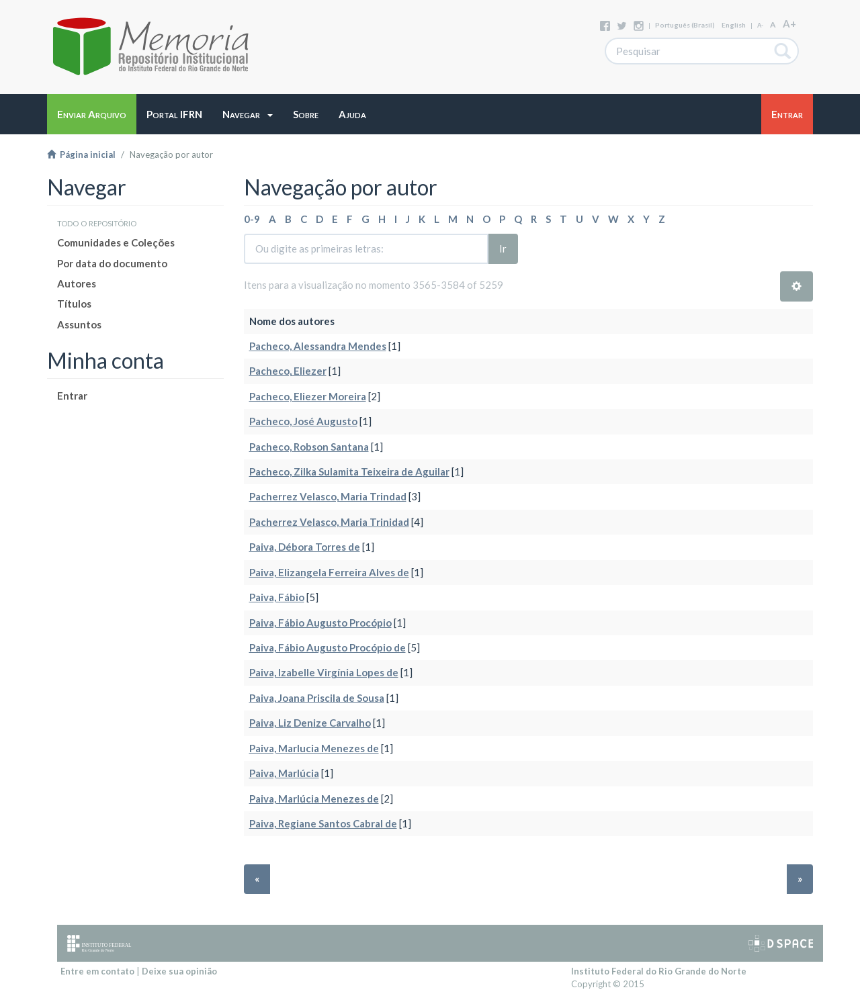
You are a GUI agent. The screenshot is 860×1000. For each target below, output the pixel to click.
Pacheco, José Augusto (303, 421)
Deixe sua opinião (179, 971)
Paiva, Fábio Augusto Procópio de (327, 647)
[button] (247, 114)
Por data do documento (112, 263)
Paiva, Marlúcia (284, 773)
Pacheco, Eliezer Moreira (307, 396)
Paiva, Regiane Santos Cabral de (323, 823)
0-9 (252, 219)
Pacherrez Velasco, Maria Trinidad (329, 522)
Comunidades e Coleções (116, 242)
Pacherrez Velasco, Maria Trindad (327, 496)
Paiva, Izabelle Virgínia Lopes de (323, 672)
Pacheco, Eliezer (288, 371)
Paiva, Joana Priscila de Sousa (316, 698)
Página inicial (81, 154)
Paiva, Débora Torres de (304, 547)
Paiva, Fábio (276, 597)
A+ (789, 23)
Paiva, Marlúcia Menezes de (314, 798)
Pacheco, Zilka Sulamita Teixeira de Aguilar (349, 471)
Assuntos (79, 324)
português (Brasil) (685, 25)
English (734, 25)
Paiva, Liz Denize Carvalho (310, 723)
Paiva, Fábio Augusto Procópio (320, 623)
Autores (76, 283)
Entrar (72, 396)
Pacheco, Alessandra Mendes (317, 346)
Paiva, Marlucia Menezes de (314, 748)
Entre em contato (97, 971)
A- (760, 25)
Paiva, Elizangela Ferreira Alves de (329, 572)
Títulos (74, 304)
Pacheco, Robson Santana (309, 447)
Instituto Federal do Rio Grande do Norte (658, 971)
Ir (503, 248)
